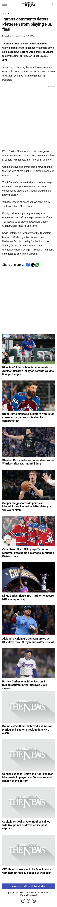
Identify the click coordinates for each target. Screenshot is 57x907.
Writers (27, 886)
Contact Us (17, 886)
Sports (5, 13)
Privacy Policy (38, 886)
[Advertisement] (28, 117)
